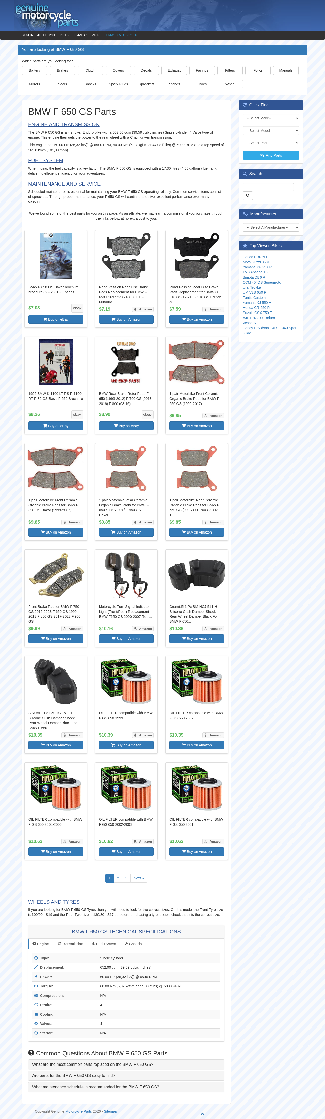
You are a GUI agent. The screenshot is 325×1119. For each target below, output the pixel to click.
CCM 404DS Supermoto (262, 282)
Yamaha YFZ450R (257, 267)
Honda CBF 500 (255, 257)
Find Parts (271, 155)
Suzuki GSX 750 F (257, 313)
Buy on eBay (55, 319)
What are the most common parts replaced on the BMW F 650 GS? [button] (92, 1064)
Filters (230, 70)
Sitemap (110, 1111)
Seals (62, 84)
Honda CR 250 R (256, 308)
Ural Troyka (252, 287)
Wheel (230, 84)
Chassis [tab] (133, 944)
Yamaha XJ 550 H (257, 303)
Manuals (286, 70)
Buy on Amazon (126, 319)
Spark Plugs (118, 84)
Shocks (90, 84)
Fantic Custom (254, 298)
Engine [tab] (40, 944)
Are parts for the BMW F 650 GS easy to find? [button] (73, 1075)
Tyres (202, 84)
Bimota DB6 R (254, 277)
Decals (146, 70)
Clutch (90, 70)
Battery (34, 70)
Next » (139, 878)
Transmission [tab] (70, 944)
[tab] (126, 1064)
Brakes (62, 70)
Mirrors (34, 84)
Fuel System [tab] (104, 944)
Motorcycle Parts (79, 1111)
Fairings (202, 70)
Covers (118, 70)
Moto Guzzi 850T (256, 262)
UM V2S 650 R (254, 292)
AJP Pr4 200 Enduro (259, 318)
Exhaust (174, 70)
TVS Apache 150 (256, 272)
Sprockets (146, 84)
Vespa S (249, 323)
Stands (174, 84)
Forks (258, 70)
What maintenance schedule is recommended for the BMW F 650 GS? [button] (95, 1087)
